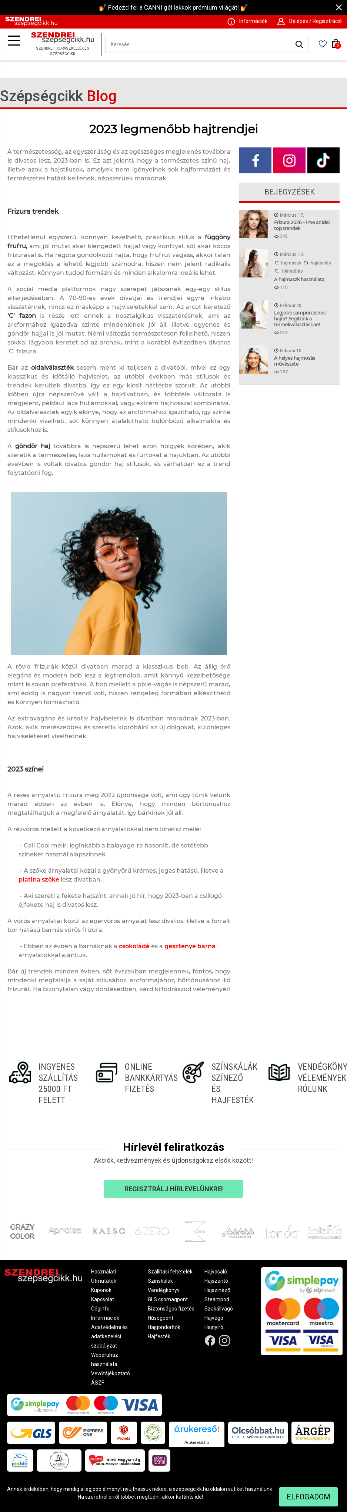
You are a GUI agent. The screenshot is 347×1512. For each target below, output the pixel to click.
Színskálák (160, 1281)
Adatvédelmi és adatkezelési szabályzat (109, 1336)
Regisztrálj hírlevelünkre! (173, 1189)
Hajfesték (159, 1336)
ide (198, 1497)
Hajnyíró (213, 1327)
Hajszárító (216, 1281)
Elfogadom (308, 1496)
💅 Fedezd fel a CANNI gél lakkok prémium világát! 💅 (173, 7)
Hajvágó (213, 1318)
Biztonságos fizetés (171, 1309)
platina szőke (39, 879)
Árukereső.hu (196, 1442)
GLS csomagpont (168, 1299)
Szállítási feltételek (170, 1272)
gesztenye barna (190, 946)
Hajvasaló (215, 1272)
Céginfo (100, 1309)
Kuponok (101, 1290)
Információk (105, 1318)
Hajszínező (217, 1290)
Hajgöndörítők (164, 1327)
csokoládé (134, 946)
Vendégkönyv (164, 1290)
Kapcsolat (102, 1299)
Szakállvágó (218, 1309)
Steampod (216, 1299)
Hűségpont (160, 1318)
